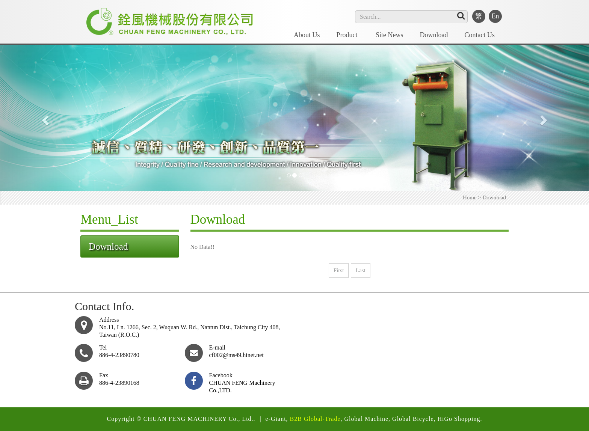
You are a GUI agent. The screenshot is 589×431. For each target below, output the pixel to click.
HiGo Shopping (459, 419)
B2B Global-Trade (315, 419)
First (339, 270)
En (495, 16)
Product (348, 35)
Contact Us (480, 35)
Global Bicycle (412, 419)
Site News (389, 35)
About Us (307, 35)
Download (434, 35)
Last (360, 270)
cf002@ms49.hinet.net (236, 355)
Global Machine (366, 419)
